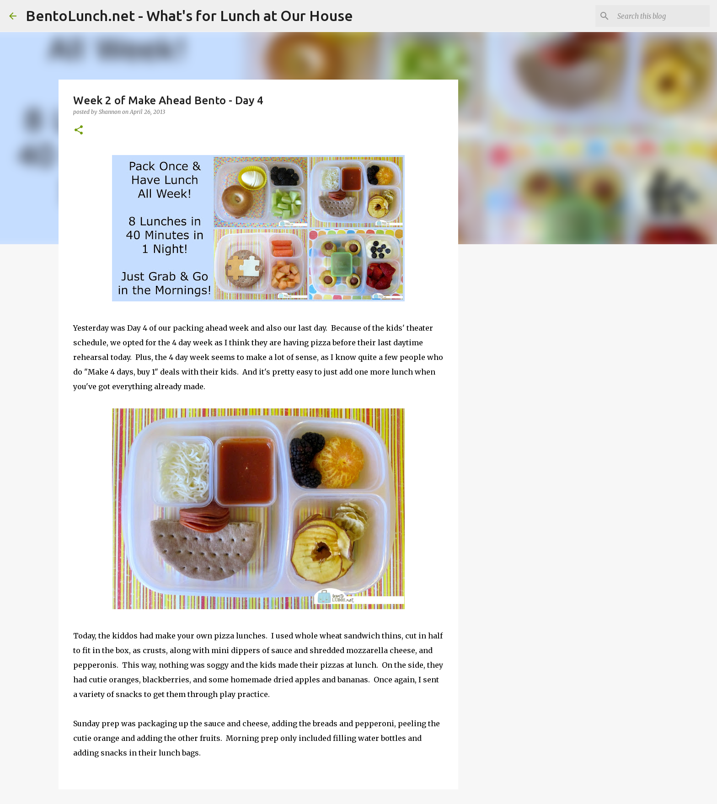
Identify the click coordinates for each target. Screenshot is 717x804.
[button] (78, 130)
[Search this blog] (662, 16)
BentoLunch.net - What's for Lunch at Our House (189, 15)
